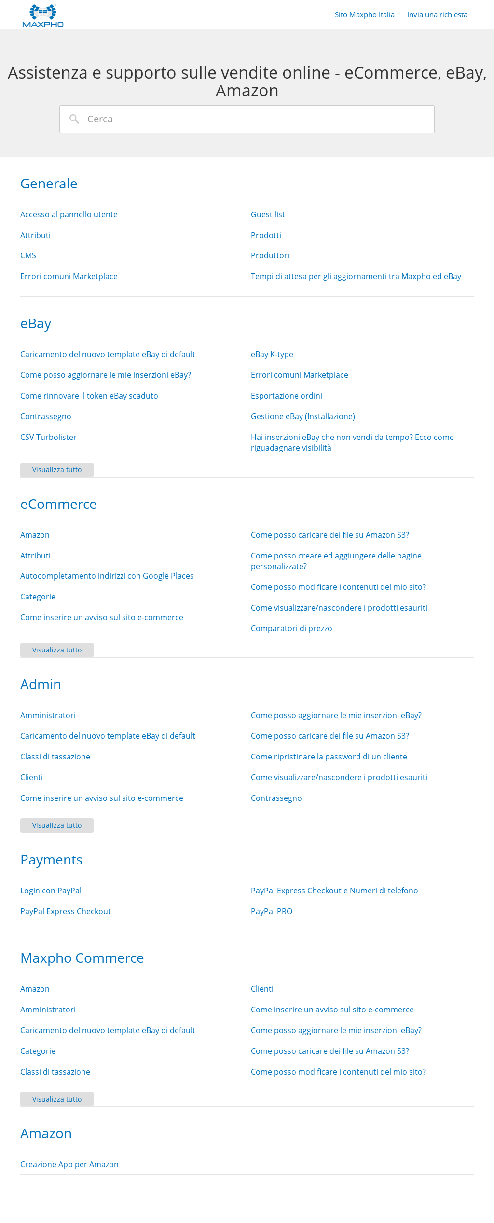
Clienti (31, 777)
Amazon (35, 535)
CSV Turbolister (48, 437)
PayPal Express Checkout (65, 911)
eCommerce (58, 503)
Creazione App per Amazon (69, 1164)
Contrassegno (45, 416)
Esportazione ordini (286, 395)
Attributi (35, 235)
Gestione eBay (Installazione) (303, 416)
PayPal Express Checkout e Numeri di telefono (334, 890)
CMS (28, 255)
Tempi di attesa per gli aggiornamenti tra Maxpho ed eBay (356, 276)
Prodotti (266, 235)
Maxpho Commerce (82, 957)
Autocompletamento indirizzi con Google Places (107, 576)
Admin (40, 684)
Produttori (270, 255)
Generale (49, 183)
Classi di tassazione (55, 756)
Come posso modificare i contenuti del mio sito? (338, 587)
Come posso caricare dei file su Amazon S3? (330, 535)
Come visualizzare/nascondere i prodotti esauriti (339, 607)
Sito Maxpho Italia (365, 14)
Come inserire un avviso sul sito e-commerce (101, 617)
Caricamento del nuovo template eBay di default (107, 354)
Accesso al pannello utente (69, 214)
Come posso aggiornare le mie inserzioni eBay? (105, 375)
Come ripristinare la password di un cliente (329, 756)
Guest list (268, 214)
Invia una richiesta (437, 14)
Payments (51, 859)
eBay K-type (272, 354)
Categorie (37, 596)
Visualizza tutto (57, 469)
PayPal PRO (271, 911)
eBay (35, 323)
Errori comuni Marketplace (69, 276)
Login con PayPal (51, 890)
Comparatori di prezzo (291, 628)
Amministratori (48, 715)
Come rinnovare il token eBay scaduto (89, 395)
